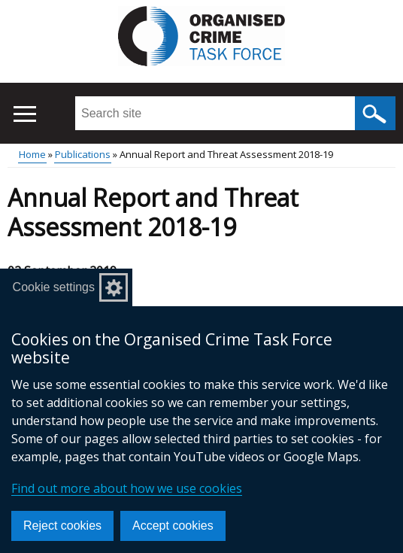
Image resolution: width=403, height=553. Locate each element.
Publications (83, 154)
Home (32, 154)
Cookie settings (54, 287)
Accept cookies (173, 525)
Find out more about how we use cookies (126, 488)
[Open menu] (24, 114)
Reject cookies (62, 525)
